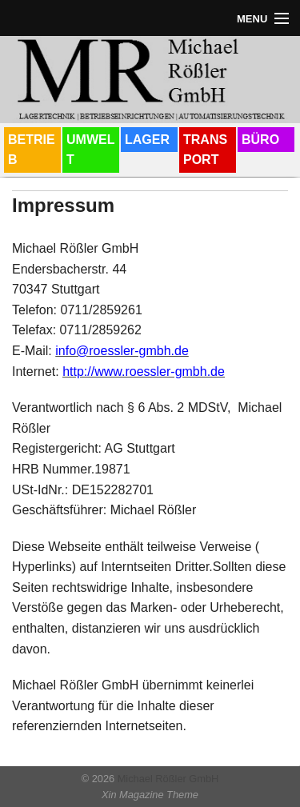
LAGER (147, 139)
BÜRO (260, 139)
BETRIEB (31, 150)
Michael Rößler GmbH (166, 779)
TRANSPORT (205, 150)
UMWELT (90, 150)
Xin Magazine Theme (150, 795)
